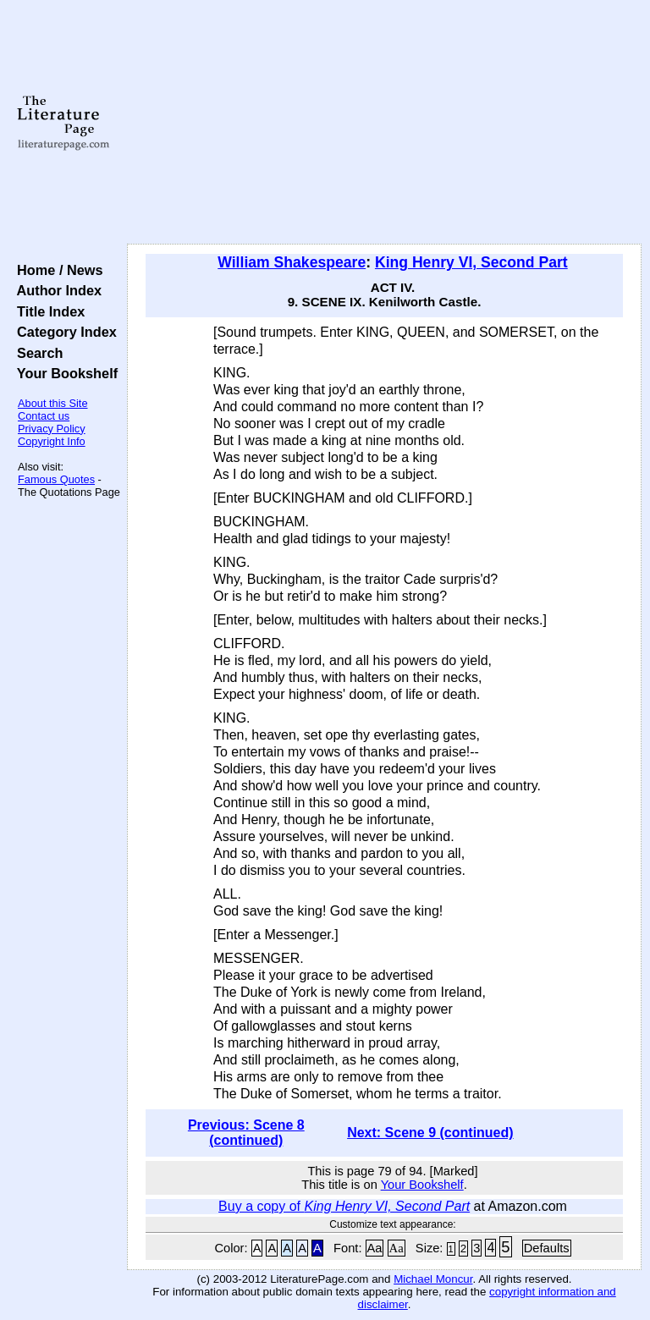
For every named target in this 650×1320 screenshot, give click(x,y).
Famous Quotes (56, 479)
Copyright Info (51, 441)
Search (36, 352)
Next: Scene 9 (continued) (430, 1132)
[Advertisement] (385, 122)
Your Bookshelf (63, 373)
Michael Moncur (433, 1279)
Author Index (55, 290)
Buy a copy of (344, 1206)
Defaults (547, 1248)
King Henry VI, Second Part (471, 262)
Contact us (43, 416)
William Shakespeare (292, 262)
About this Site (53, 403)
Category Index (63, 331)
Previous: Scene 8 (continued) (246, 1132)
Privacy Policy (51, 428)
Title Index (47, 311)
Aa (375, 1248)
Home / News (56, 270)
